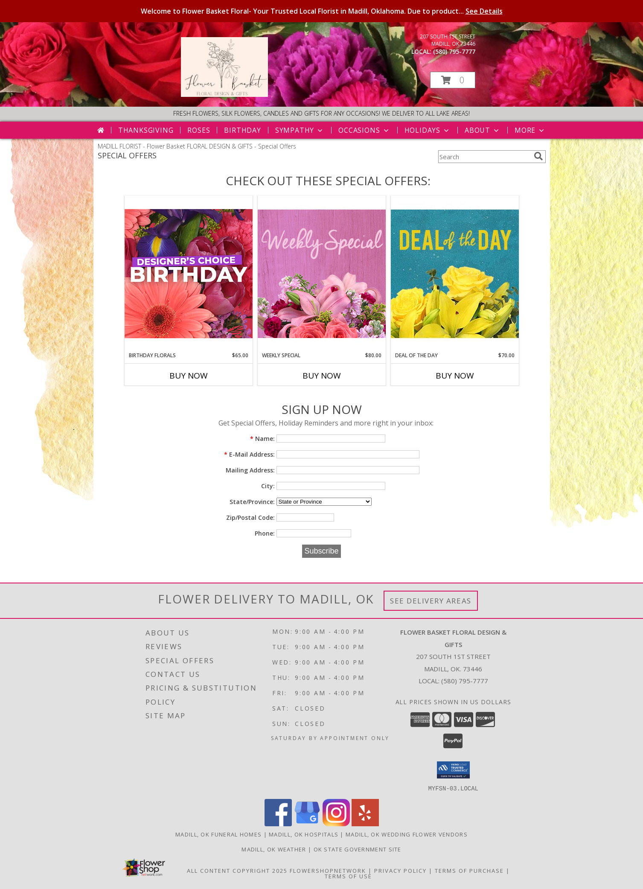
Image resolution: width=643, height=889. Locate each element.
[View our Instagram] (336, 823)
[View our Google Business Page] (307, 823)
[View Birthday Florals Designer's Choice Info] (189, 273)
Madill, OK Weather (273, 849)
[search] (538, 156)
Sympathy (299, 130)
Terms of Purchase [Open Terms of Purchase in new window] (469, 870)
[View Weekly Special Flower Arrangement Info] (322, 273)
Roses (198, 130)
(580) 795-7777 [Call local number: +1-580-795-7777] (454, 51)
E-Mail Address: (249, 454)
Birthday (242, 130)
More (530, 130)
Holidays (427, 130)
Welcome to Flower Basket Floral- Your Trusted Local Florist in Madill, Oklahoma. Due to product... (322, 11)
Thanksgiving (146, 130)
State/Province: (252, 502)
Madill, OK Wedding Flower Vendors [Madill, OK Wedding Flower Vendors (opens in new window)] (407, 834)
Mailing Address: (250, 470)
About (482, 130)
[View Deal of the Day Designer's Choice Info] (455, 273)
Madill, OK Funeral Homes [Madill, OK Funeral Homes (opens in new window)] (218, 834)
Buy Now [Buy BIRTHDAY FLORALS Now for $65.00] (188, 375)
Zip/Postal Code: (250, 517)
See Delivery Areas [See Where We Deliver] (430, 601)
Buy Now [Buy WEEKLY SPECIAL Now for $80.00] (322, 375)
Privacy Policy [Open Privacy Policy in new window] (400, 870)
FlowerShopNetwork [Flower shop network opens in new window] (328, 870)
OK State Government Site (358, 849)
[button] (452, 80)
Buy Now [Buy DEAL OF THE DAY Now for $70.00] (455, 375)
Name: (262, 438)
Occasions (364, 130)
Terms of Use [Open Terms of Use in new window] (348, 876)
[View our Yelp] (365, 823)
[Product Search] (484, 157)
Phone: (265, 533)
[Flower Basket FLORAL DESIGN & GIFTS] (224, 94)
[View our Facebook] (278, 823)
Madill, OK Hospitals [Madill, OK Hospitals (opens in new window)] (303, 834)
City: (268, 486)
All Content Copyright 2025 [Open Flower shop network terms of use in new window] (237, 870)
